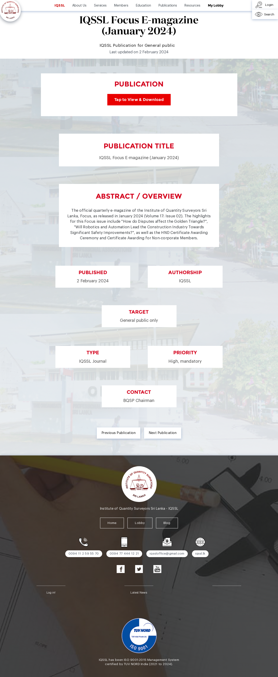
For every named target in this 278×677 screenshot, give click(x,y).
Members (121, 5)
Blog (166, 522)
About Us (79, 5)
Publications (168, 5)
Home (112, 522)
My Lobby (216, 5)
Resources (192, 5)
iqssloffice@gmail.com (167, 553)
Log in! (51, 592)
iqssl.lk (200, 553)
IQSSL (59, 5)
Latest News (138, 592)
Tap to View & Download (139, 99)
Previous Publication (118, 433)
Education (143, 5)
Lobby (140, 522)
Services (100, 5)
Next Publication (163, 433)
